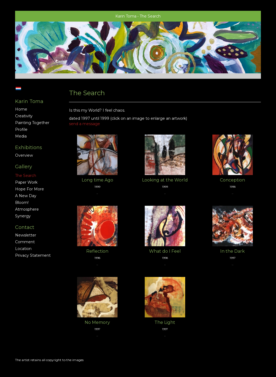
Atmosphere (27, 209)
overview (24, 155)
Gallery (23, 167)
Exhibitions (28, 147)
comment (25, 241)
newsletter (25, 235)
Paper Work (26, 182)
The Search (25, 175)
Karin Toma (125, 16)
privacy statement (33, 255)
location (23, 248)
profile (21, 129)
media (21, 136)
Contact (24, 227)
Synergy (23, 216)
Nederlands (18, 88)
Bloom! (22, 202)
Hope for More (29, 189)
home (21, 109)
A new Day (25, 195)
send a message (84, 123)
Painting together (32, 122)
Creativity (24, 116)
